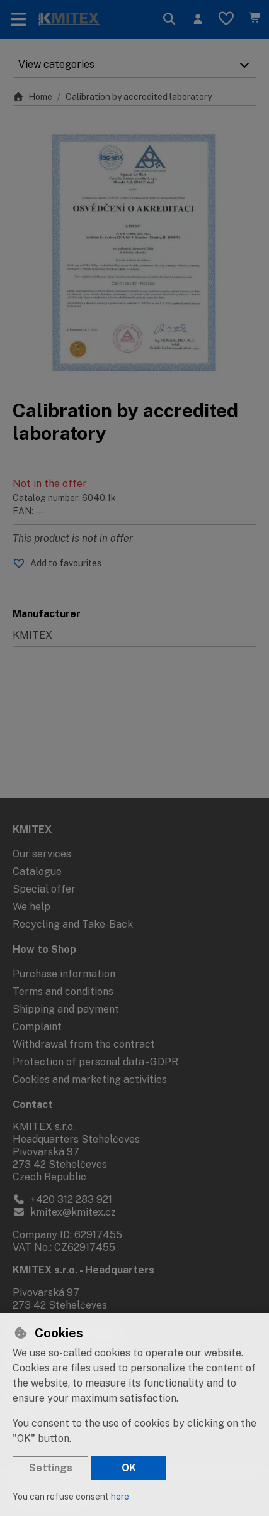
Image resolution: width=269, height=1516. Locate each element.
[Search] (169, 19)
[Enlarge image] (134, 252)
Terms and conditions (63, 991)
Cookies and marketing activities (90, 1079)
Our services (42, 854)
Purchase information (64, 974)
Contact (33, 1105)
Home (32, 97)
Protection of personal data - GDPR (95, 1062)
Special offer (44, 889)
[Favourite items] (226, 19)
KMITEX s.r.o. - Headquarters (83, 1270)
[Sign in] (197, 19)
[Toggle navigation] (18, 19)
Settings (50, 1468)
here (120, 1496)
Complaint (37, 1027)
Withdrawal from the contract (84, 1044)
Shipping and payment (66, 1009)
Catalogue (37, 871)
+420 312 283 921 (62, 1200)
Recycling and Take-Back (73, 924)
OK (129, 1468)
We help (31, 907)
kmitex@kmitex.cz (64, 1212)
